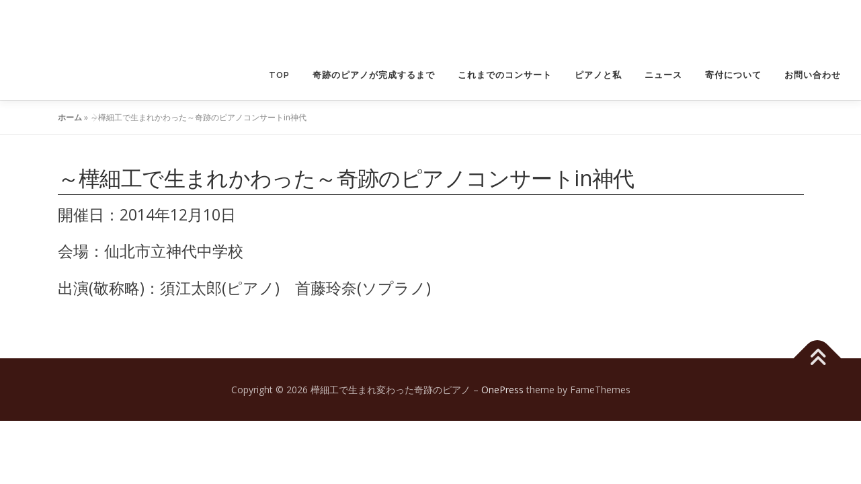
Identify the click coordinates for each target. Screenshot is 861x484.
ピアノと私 (598, 75)
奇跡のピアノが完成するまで (374, 75)
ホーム (70, 117)
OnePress (502, 389)
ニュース (663, 75)
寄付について (733, 75)
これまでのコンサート (505, 75)
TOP (279, 75)
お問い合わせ (812, 75)
